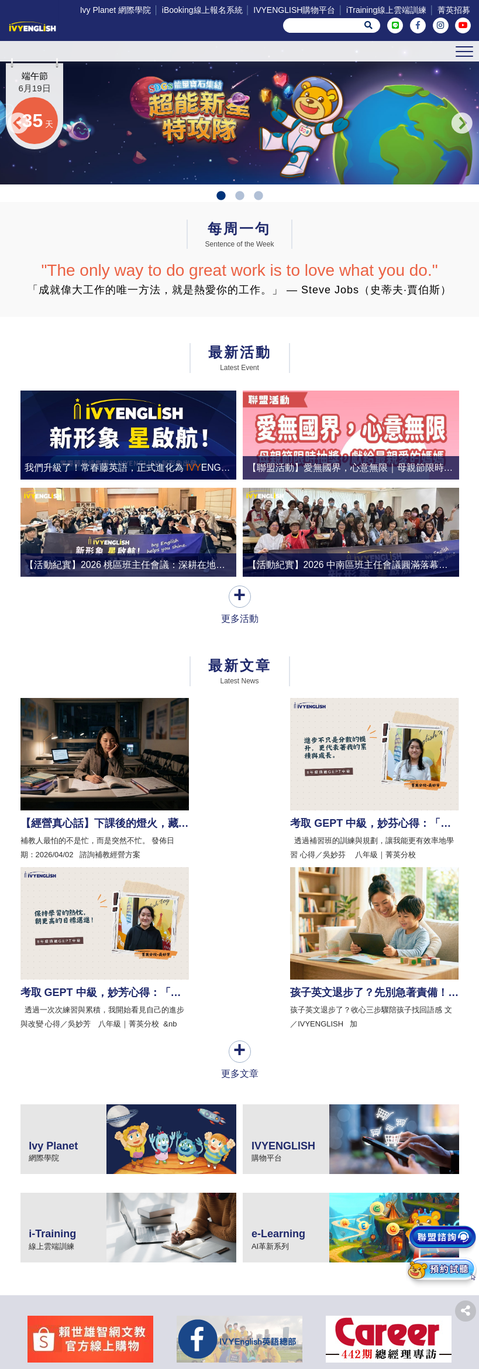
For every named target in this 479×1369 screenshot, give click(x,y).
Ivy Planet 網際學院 (115, 10)
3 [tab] (258, 233)
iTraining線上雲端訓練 (386, 10)
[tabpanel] (239, 131)
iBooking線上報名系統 (202, 10)
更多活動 (240, 648)
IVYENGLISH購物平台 (294, 10)
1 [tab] (221, 233)
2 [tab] (240, 233)
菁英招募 (453, 10)
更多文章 (240, 893)
